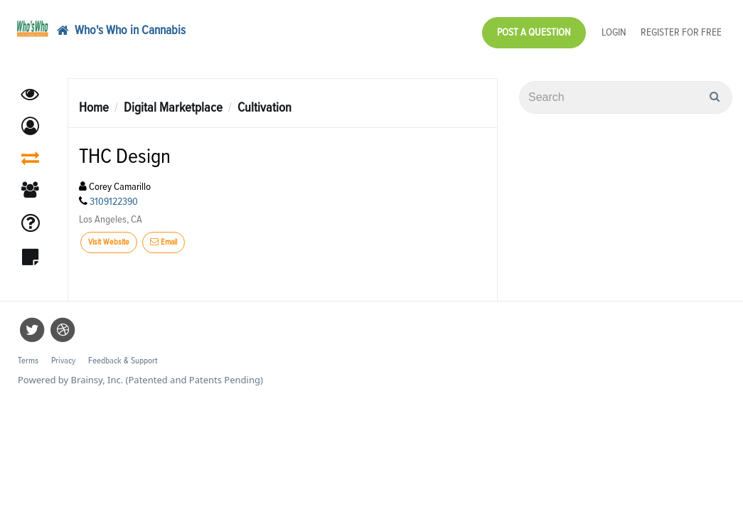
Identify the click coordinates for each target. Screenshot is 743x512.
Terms (28, 353)
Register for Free (681, 28)
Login (614, 28)
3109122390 (114, 194)
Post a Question (534, 28)
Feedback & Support (122, 353)
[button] (30, 119)
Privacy (63, 353)
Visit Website (108, 235)
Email (163, 235)
